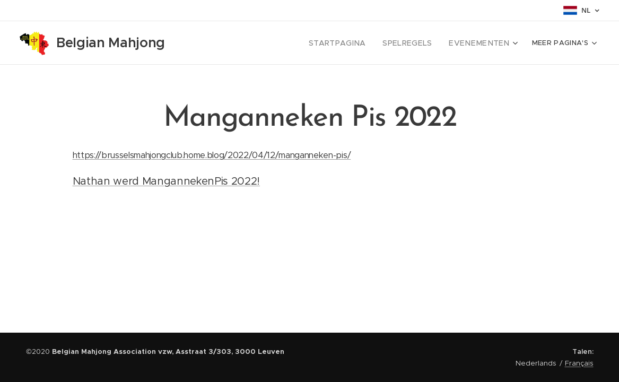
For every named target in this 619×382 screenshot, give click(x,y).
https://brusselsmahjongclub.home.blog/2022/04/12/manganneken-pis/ (211, 155)
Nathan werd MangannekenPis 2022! (166, 181)
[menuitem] (309, 43)
